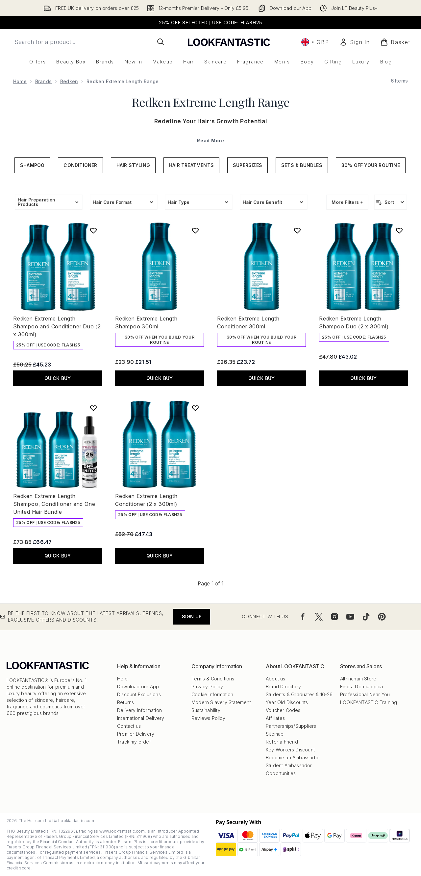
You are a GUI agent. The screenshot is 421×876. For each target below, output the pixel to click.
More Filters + (347, 202)
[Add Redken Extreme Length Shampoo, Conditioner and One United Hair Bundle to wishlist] (93, 408)
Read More (210, 140)
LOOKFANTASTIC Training (368, 702)
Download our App (138, 686)
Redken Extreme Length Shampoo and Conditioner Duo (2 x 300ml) (57, 326)
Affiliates (275, 718)
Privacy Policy (207, 686)
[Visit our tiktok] (366, 617)
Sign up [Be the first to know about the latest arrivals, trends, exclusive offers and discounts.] (192, 616)
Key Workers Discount (290, 749)
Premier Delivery (135, 734)
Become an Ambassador (293, 757)
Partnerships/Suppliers (291, 726)
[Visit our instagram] (334, 617)
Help (122, 678)
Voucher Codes (283, 710)
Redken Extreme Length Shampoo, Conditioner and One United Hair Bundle (54, 504)
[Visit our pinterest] (382, 617)
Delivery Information (139, 710)
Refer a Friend (282, 742)
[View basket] (395, 42)
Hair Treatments (191, 165)
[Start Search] (160, 42)
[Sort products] (390, 202)
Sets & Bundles (301, 165)
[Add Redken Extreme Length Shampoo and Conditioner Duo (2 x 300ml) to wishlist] (93, 230)
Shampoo (32, 165)
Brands (43, 81)
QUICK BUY (57, 378)
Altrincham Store (358, 678)
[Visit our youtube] (350, 617)
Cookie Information (212, 694)
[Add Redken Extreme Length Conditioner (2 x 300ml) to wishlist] (195, 408)
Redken (69, 81)
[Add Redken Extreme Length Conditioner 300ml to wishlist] (297, 230)
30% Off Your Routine (370, 165)
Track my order (134, 742)
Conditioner (80, 165)
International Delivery (140, 718)
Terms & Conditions (213, 678)
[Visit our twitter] (319, 617)
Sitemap (275, 734)
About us (275, 678)
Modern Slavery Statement (221, 702)
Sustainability (205, 710)
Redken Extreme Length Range (210, 102)
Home (20, 81)
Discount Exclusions (139, 694)
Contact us (129, 726)
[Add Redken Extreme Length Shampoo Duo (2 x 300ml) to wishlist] (399, 230)
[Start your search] (89, 42)
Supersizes (247, 165)
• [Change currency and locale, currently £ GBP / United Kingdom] (315, 42)
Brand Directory (283, 686)
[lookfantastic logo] (229, 42)
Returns (125, 702)
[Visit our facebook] (303, 617)
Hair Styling (133, 165)
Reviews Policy (208, 718)
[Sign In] (354, 42)
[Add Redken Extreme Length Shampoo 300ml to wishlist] (195, 230)
